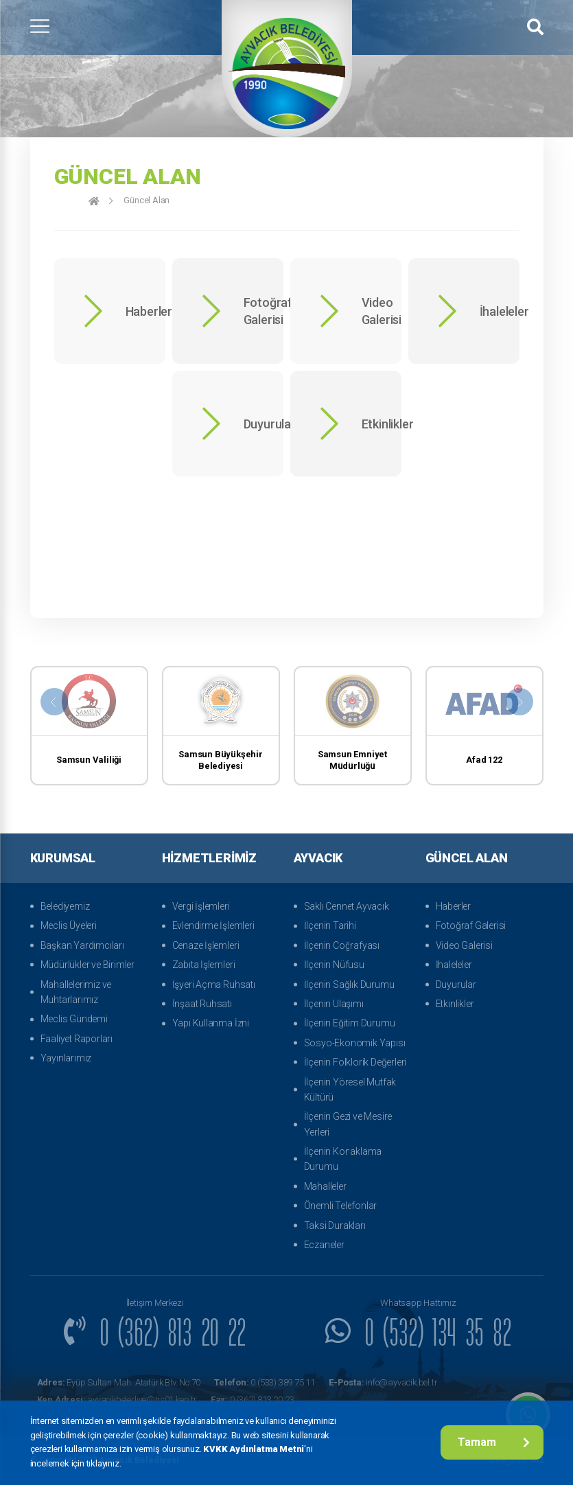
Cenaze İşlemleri (205, 945)
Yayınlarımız (66, 1057)
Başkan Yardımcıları (82, 945)
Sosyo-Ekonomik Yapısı (355, 1042)
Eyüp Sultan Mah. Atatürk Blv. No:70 (119, 1382)
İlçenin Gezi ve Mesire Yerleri (348, 1124)
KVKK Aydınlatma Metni (253, 1449)
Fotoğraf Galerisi (471, 925)
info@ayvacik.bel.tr (383, 1382)
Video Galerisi (464, 945)
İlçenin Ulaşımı (334, 1003)
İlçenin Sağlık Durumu (349, 984)
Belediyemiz (65, 906)
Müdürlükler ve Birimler (87, 964)
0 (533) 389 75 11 (264, 1382)
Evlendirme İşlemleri (213, 925)
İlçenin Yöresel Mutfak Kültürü (350, 1090)
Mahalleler (325, 1186)
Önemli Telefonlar (340, 1205)
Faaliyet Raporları (76, 1038)
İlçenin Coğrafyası (341, 945)
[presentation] (54, 701)
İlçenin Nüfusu (334, 964)
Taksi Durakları (335, 1225)
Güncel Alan (146, 200)
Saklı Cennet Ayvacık (346, 906)
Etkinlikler (455, 1003)
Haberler (453, 906)
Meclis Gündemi (74, 1018)
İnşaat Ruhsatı (202, 1003)
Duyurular (456, 984)
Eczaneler (324, 1244)
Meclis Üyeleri (68, 925)
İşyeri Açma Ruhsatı (213, 984)
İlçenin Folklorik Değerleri (355, 1062)
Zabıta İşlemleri (203, 964)
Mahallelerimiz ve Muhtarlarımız (76, 992)
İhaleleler (454, 964)
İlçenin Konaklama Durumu (343, 1159)
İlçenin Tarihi (330, 925)
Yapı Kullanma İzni (210, 1022)
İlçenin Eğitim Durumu (349, 1022)
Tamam (494, 1442)
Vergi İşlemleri (201, 906)
